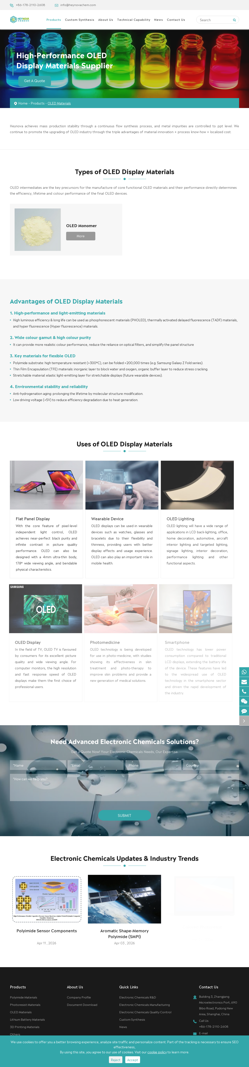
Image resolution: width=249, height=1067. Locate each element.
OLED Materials (59, 103)
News (158, 19)
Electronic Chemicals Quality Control (145, 1012)
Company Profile (79, 997)
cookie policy (157, 1051)
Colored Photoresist (202, 928)
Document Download (82, 1004)
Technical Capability (133, 19)
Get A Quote (34, 80)
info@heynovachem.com (78, 4)
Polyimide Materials (23, 997)
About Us (105, 19)
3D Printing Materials (24, 1026)
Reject (115, 1059)
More (81, 235)
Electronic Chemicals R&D (137, 997)
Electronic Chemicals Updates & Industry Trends (124, 859)
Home (23, 103)
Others (15, 1034)
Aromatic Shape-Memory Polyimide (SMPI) (124, 931)
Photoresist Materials (25, 1004)
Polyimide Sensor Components (47, 928)
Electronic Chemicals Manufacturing (144, 1004)
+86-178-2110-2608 (30, 4)
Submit (124, 813)
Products (53, 19)
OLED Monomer (81, 225)
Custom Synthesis (79, 19)
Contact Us (176, 19)
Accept (132, 1059)
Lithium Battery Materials (27, 1019)
